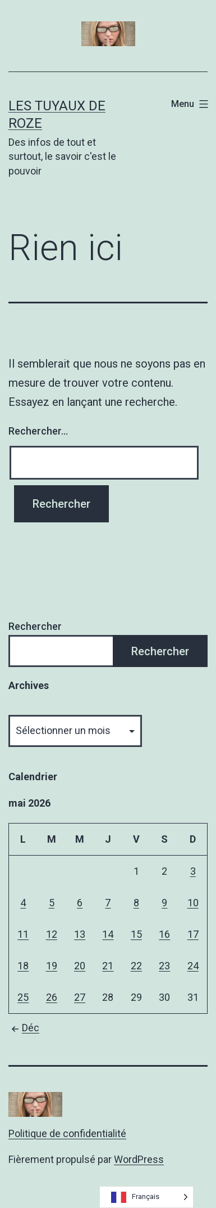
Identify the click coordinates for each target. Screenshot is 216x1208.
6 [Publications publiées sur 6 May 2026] (79, 903)
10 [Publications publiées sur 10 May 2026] (193, 903)
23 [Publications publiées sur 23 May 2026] (164, 966)
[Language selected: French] (146, 1197)
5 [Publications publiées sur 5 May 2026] (51, 903)
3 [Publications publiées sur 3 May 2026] (193, 871)
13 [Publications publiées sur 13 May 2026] (79, 934)
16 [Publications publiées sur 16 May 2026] (164, 934)
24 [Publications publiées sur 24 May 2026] (193, 966)
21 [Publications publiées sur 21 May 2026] (107, 966)
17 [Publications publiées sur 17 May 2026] (193, 934)
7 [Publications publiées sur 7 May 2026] (108, 903)
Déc (23, 1027)
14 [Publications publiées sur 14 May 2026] (107, 934)
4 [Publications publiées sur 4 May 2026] (23, 903)
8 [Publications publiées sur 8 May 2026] (136, 903)
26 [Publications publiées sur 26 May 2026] (51, 997)
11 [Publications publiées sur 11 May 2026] (23, 934)
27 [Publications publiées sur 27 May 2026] (79, 997)
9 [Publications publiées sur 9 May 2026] (164, 903)
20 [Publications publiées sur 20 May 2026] (79, 966)
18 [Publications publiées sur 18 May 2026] (23, 966)
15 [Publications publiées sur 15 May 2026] (136, 934)
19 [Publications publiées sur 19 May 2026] (51, 966)
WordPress (139, 1159)
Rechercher (35, 626)
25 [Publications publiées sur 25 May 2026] (23, 997)
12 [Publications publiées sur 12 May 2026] (51, 934)
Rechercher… (38, 431)
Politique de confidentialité (67, 1133)
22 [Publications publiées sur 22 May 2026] (136, 966)
